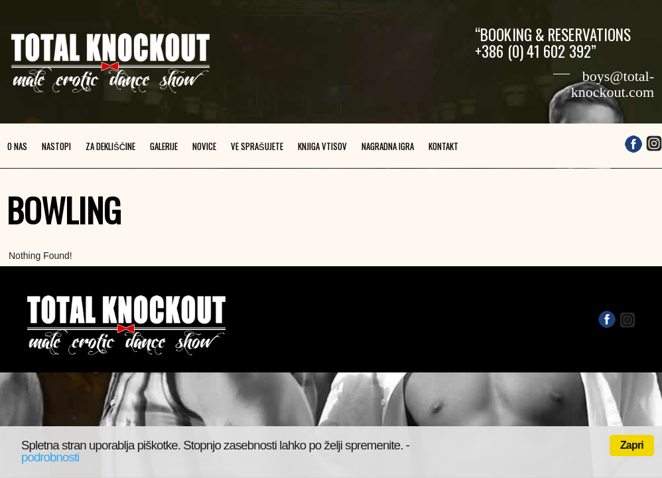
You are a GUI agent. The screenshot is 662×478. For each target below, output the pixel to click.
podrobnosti (50, 457)
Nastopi (56, 146)
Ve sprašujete (257, 146)
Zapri (631, 445)
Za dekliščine (110, 146)
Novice (204, 146)
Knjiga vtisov (322, 146)
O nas (17, 146)
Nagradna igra (388, 146)
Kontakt (443, 146)
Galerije (164, 146)
